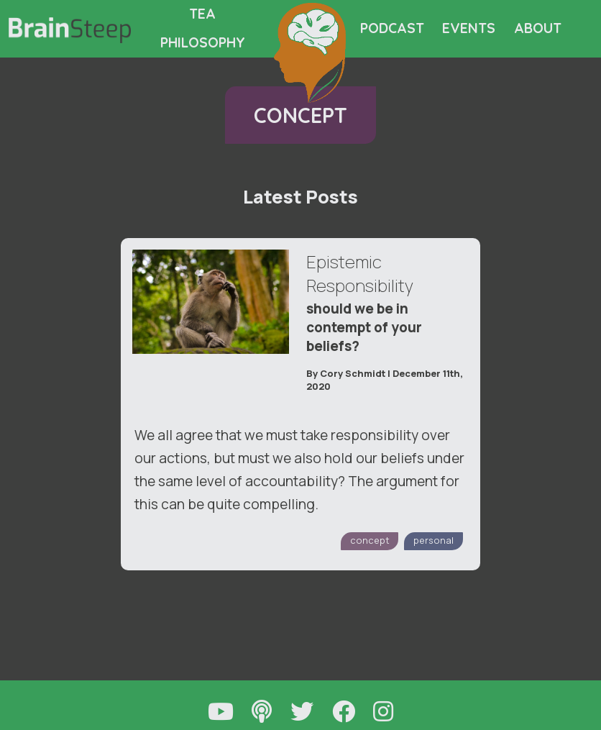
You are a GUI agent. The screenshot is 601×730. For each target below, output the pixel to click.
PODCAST (392, 28)
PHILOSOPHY (202, 42)
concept (370, 540)
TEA (202, 13)
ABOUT (537, 28)
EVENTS (468, 28)
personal (433, 540)
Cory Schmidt (352, 373)
